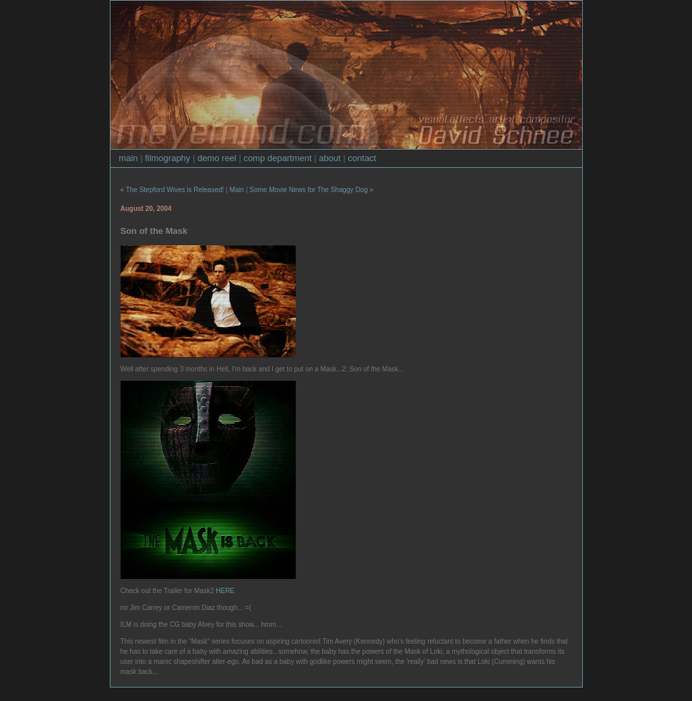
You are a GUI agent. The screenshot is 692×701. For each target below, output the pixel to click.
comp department (277, 158)
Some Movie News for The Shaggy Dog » (311, 189)
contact (362, 158)
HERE (225, 591)
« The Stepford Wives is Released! (172, 189)
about (330, 158)
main (128, 158)
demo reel (217, 158)
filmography (167, 158)
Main (236, 189)
